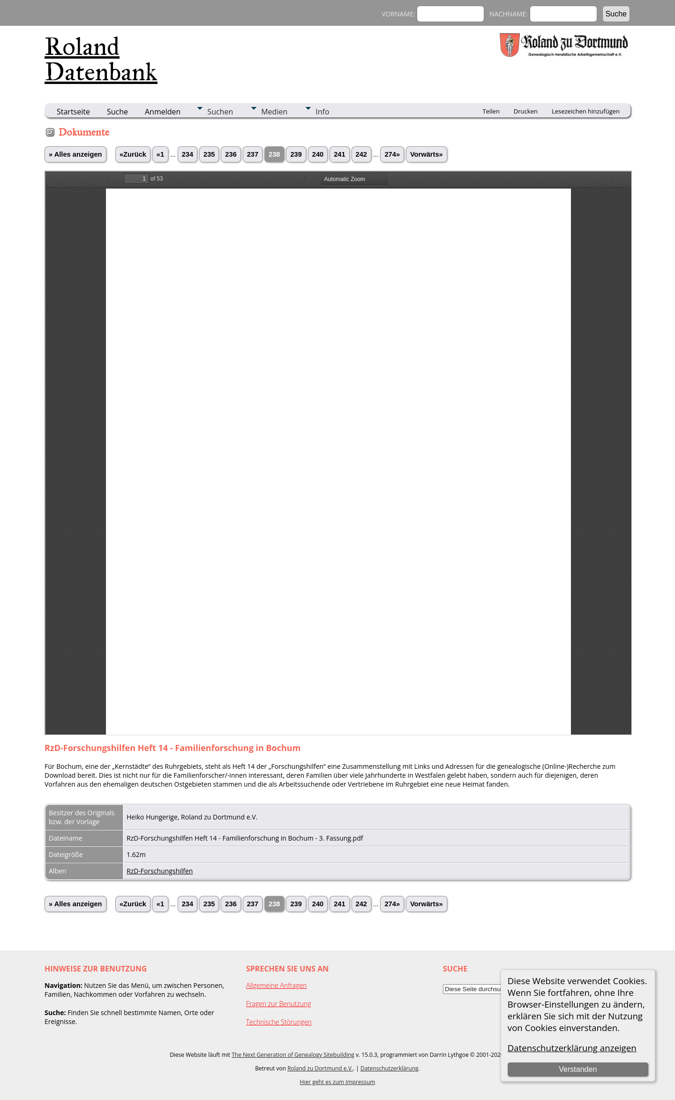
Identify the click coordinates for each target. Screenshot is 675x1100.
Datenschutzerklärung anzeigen (572, 1048)
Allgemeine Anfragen (276, 985)
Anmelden (162, 111)
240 (317, 154)
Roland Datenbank (101, 59)
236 (230, 154)
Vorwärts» (426, 154)
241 (339, 154)
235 (209, 154)
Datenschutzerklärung (389, 1068)
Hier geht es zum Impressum (337, 1082)
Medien (274, 111)
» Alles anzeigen (75, 154)
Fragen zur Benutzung (278, 1003)
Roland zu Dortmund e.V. (320, 1068)
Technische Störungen (279, 1021)
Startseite (73, 111)
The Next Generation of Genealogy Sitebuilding (293, 1055)
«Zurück (133, 154)
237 (252, 154)
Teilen (491, 111)
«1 (160, 154)
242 (361, 154)
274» (392, 154)
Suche (117, 111)
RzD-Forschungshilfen (160, 870)
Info (322, 111)
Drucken (526, 111)
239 (295, 154)
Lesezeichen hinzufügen (586, 111)
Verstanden (578, 1069)
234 (187, 154)
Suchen (220, 111)
